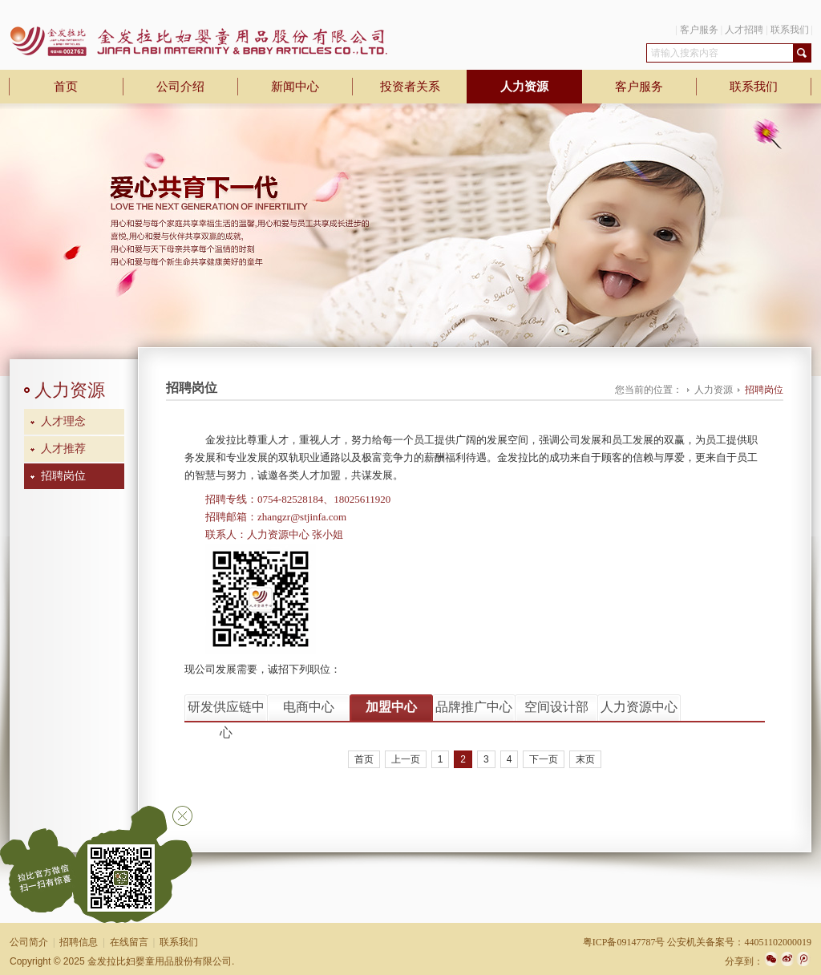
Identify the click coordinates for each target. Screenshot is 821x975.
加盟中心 (391, 707)
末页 (585, 759)
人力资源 (524, 86)
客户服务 (699, 29)
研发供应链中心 (226, 710)
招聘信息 (78, 942)
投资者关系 (410, 86)
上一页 (405, 759)
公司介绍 (180, 86)
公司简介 (29, 942)
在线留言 (129, 942)
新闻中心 (295, 86)
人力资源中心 (639, 707)
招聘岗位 (63, 476)
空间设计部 (556, 707)
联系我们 (789, 29)
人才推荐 (63, 449)
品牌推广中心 (473, 707)
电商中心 (308, 707)
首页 (66, 86)
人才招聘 (744, 29)
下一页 (543, 759)
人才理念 (63, 421)
